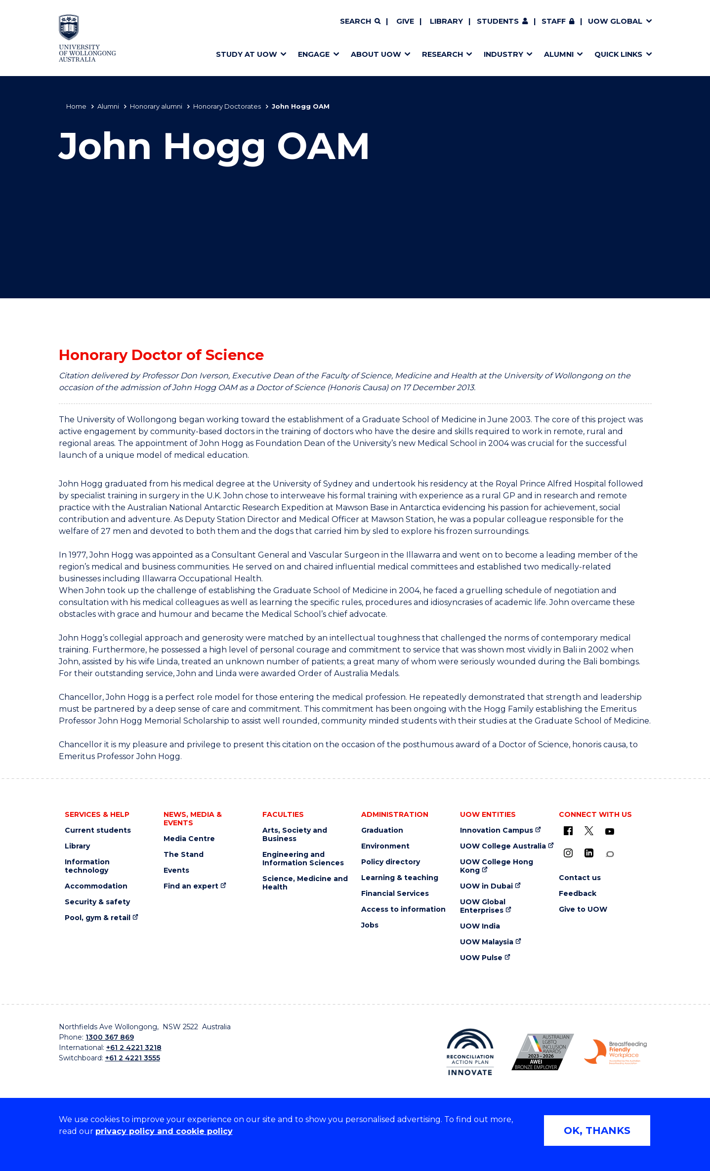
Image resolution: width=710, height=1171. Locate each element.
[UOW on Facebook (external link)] (568, 830)
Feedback (577, 893)
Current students (98, 830)
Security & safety (97, 902)
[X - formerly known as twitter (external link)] (589, 830)
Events (176, 870)
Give (405, 21)
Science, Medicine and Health (305, 883)
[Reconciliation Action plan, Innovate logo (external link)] (470, 1052)
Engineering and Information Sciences (303, 858)
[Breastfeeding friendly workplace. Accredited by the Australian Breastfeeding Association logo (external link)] (615, 1052)
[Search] (360, 21)
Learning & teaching (399, 878)
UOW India (480, 926)
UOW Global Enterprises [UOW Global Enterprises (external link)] (482, 906)
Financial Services (395, 893)
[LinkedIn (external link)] (589, 853)
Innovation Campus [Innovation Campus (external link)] (496, 830)
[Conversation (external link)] (609, 854)
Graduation (382, 830)
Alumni (108, 106)
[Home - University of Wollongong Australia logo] (88, 38)
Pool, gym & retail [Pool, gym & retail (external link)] (97, 918)
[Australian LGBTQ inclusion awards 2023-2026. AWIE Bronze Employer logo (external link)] (542, 1052)
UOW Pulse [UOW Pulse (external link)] (481, 958)
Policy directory (390, 862)
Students (498, 21)
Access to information (403, 909)
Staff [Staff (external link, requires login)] (554, 21)
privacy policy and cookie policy (164, 1131)
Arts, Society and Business (294, 834)
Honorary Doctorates (227, 106)
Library (446, 21)
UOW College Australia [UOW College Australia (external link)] (503, 846)
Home (76, 106)
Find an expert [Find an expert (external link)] (191, 886)
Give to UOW (583, 909)
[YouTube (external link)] (609, 831)
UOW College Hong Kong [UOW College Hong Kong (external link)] (496, 866)
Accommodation (96, 886)
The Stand (184, 854)
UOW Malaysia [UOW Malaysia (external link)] (486, 942)
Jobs (369, 925)
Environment (385, 846)
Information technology (87, 866)
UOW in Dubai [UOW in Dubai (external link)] (486, 886)
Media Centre (189, 839)
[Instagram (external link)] (568, 853)
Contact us (580, 878)
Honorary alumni (156, 106)
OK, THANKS (597, 1130)
